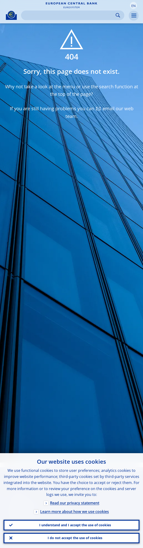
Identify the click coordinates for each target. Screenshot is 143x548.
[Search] (69, 15)
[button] (133, 5)
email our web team (99, 112)
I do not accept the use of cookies (75, 537)
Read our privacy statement (74, 501)
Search (118, 15)
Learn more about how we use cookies (74, 510)
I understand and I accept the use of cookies (75, 524)
